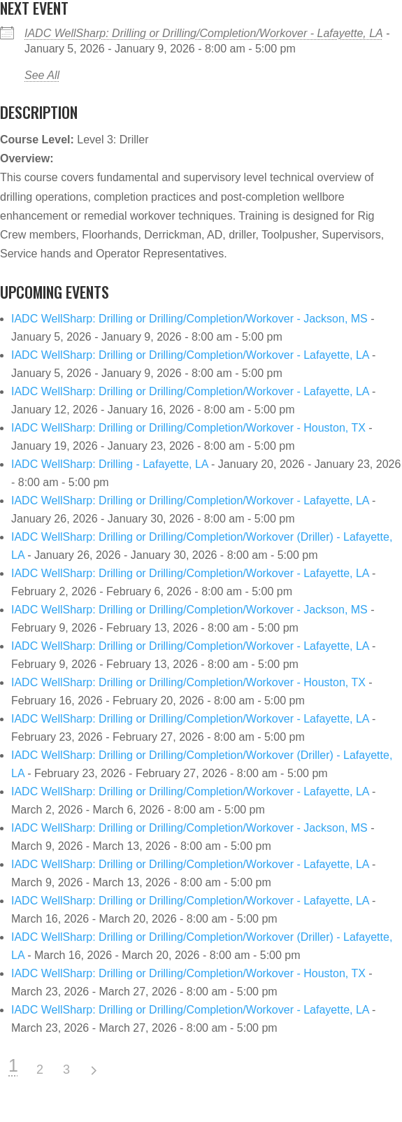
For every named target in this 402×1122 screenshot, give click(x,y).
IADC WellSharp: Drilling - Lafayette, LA (109, 464)
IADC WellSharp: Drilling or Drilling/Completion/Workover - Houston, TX (188, 428)
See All (41, 75)
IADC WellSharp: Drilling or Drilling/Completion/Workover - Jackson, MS (189, 319)
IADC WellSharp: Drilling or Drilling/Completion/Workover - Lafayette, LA (203, 33)
